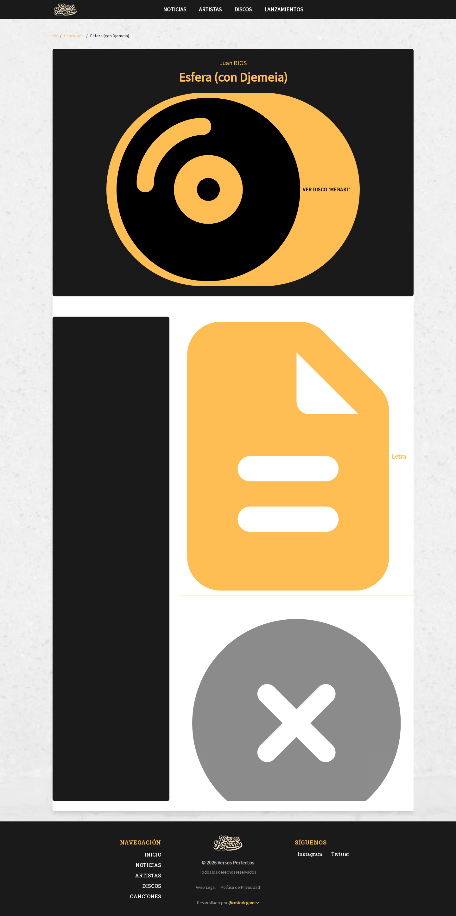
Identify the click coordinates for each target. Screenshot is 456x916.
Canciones (145, 896)
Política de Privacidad (240, 887)
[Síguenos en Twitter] (390, 9)
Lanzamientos (283, 9)
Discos (243, 9)
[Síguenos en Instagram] (400, 9)
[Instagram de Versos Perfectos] (308, 854)
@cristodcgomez (243, 903)
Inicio (152, 854)
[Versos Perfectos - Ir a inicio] (65, 9)
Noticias (174, 9)
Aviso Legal (206, 887)
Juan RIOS (233, 63)
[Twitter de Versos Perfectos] (339, 854)
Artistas (210, 9)
